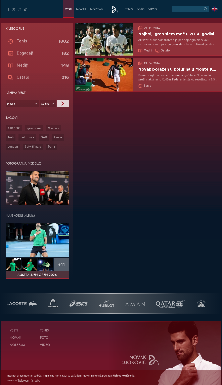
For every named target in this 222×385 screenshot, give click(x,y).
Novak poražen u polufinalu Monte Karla (179, 69)
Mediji (148, 50)
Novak (81, 9)
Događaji (25, 53)
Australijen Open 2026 (37, 275)
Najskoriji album (20, 215)
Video (152, 9)
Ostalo (165, 50)
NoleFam (96, 9)
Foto (140, 9)
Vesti (68, 9)
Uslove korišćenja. (124, 375)
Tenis (129, 9)
